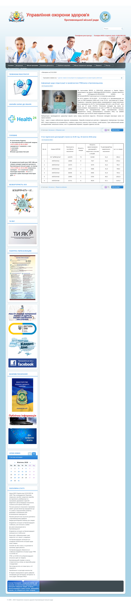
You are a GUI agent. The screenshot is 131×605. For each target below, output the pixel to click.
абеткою (99, 78)
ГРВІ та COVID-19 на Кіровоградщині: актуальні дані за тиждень (21, 557)
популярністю (72, 78)
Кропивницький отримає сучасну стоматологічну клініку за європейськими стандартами (22, 562)
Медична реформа (61, 187)
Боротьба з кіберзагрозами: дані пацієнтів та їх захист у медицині (19, 536)
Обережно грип (60, 130)
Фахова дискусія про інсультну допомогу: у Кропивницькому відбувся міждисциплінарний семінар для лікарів (22, 518)
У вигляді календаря (34, 453)
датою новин (62, 78)
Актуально (51, 130)
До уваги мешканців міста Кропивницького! (17, 528)
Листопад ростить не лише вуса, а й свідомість (20, 567)
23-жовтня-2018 (47, 86)
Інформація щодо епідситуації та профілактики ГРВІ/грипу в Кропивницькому (72, 83)
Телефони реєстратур (83, 35)
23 (15, 477)
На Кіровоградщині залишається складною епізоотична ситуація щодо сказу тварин (21, 541)
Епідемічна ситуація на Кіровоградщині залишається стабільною (21, 532)
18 (22, 474)
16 (15, 474)
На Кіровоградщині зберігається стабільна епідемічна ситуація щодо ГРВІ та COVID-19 (22, 551)
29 (11, 480)
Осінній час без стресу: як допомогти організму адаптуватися (21, 546)
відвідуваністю (82, 78)
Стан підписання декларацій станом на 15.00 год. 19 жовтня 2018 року (68, 137)
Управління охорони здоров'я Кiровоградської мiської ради (59, 17)
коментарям (92, 78)
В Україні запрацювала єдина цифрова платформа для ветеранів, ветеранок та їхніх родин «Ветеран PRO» (22, 574)
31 (18, 480)
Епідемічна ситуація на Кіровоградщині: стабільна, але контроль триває (22, 523)
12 (26, 471)
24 (18, 477)
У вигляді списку (30, 453)
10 (18, 471)
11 (22, 471)
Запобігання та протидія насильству (20, 570)
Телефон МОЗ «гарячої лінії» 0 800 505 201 (110, 35)
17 (18, 474)
